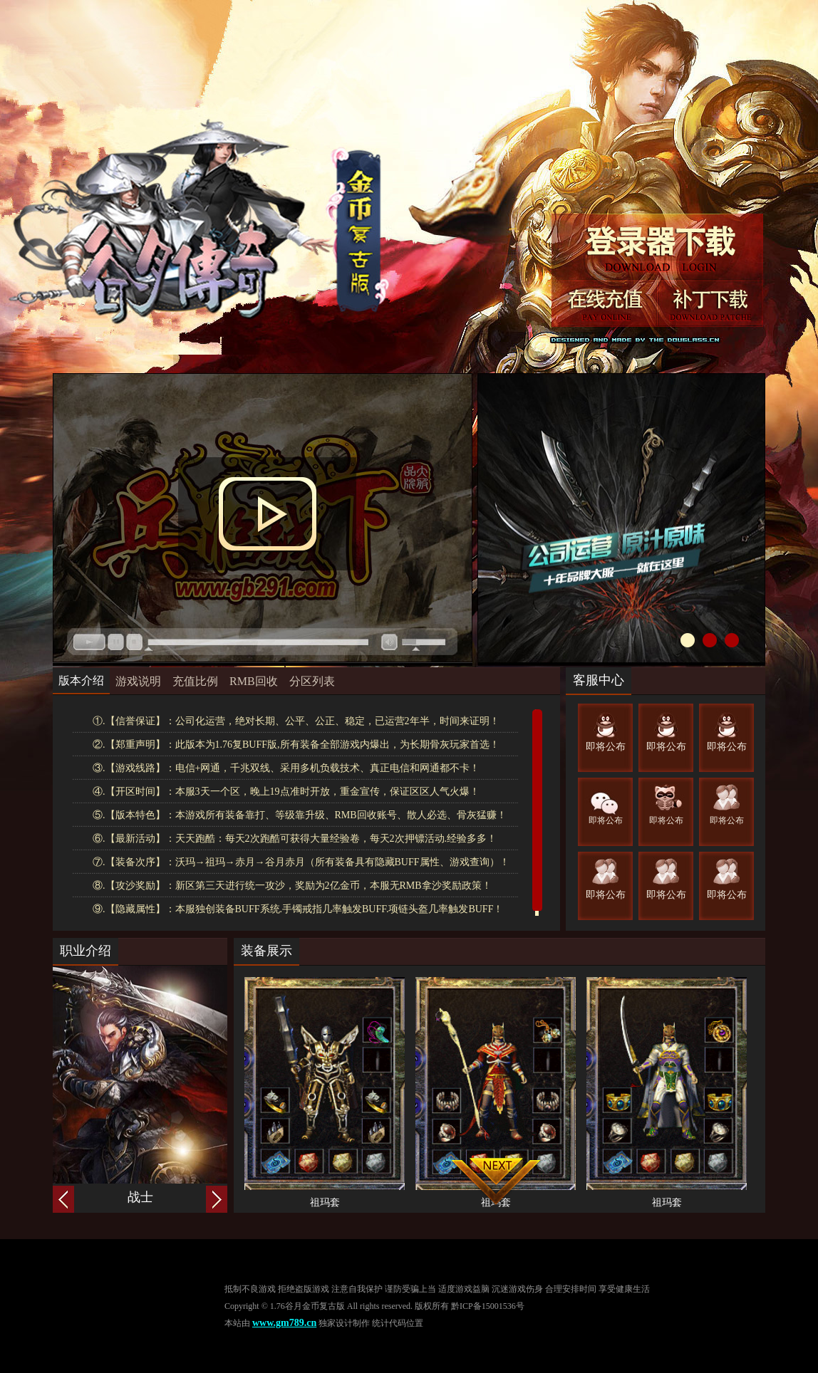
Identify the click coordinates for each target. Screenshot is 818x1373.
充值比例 (195, 681)
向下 (496, 1181)
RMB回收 (253, 681)
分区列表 (312, 681)
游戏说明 (138, 681)
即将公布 (606, 746)
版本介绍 (81, 680)
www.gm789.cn (284, 1322)
